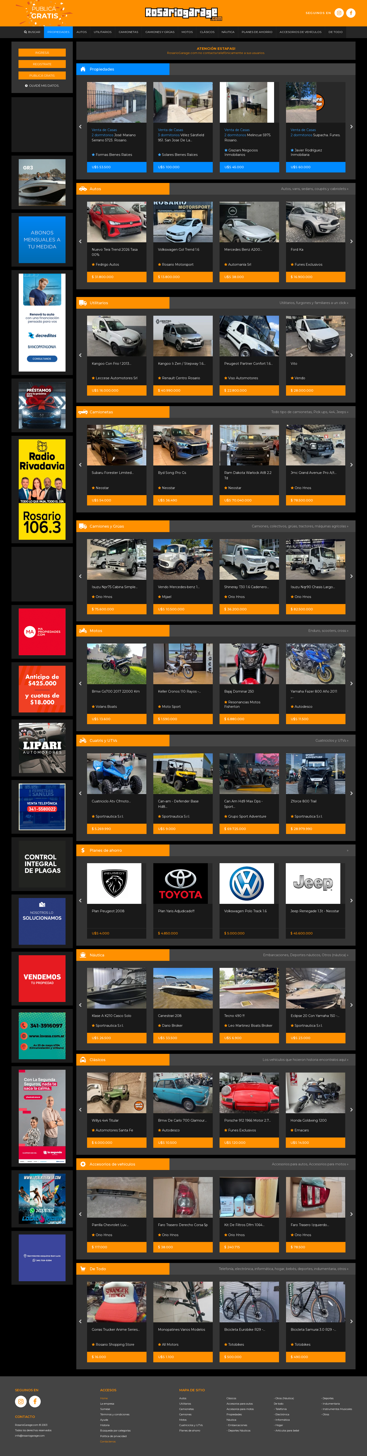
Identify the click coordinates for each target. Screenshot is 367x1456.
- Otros (325, 1414)
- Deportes (327, 1398)
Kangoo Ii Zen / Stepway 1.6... (248, 363)
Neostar (166, 488)
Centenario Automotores (114, 264)
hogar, (280, 1269)
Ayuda (104, 1419)
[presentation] (80, 127)
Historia (105, 1425)
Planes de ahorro (189, 1430)
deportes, (306, 1269)
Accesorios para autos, (290, 1164)
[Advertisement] (42, 124)
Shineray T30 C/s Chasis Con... (115, 363)
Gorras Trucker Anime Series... (182, 1329)
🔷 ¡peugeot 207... (106, 249)
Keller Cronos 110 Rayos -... (245, 691)
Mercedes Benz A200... (309, 249)
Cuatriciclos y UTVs (191, 1425)
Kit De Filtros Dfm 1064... (310, 1225)
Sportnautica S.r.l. (108, 816)
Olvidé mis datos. (42, 85)
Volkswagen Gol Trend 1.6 (244, 249)
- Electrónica (281, 1414)
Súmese (105, 1409)
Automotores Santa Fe (178, 1130)
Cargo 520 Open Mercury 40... (116, 1016)
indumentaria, (326, 1269)
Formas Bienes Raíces (178, 155)
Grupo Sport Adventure (311, 816)
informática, (265, 1269)
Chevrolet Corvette (107, 1120)
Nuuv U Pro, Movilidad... (111, 691)
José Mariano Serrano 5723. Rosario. (180, 135)
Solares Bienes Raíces (244, 155)
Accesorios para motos (327, 1164)
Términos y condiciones (114, 1414)
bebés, (292, 1269)
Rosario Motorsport (242, 264)
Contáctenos (108, 1441)
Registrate (42, 64)
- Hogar (278, 1425)
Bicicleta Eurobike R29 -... (310, 1329)
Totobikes (101, 1344)
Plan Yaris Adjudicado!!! (242, 911)
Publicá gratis (42, 75)
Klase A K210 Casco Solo (178, 1016)
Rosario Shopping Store (179, 1344)
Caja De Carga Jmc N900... (114, 587)
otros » (343, 1269)
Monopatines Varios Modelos (247, 1329)
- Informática (282, 1419)
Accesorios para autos (240, 1403)
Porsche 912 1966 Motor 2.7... (313, 1120)
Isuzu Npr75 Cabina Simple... (181, 587)
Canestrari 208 (236, 1016)
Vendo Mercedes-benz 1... (245, 587)
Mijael (231, 597)
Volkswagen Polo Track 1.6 (311, 911)
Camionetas (186, 1409)
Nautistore (102, 1025)
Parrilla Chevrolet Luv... (176, 1225)
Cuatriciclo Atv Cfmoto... (177, 801)
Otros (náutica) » (335, 955)
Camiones (185, 1414)
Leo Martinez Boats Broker (314, 1025)
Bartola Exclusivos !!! (110, 488)
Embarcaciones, (276, 955)
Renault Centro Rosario (245, 378)
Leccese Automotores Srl (181, 378)
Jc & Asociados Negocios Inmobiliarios (114, 152)
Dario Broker (236, 1025)
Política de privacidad (113, 1436)
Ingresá (42, 52)
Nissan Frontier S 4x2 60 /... (113, 911)
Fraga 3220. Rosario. (112, 135)
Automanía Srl (303, 264)
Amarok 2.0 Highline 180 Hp (115, 473)
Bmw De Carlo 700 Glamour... (248, 1120)
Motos (183, 1419)
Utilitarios (185, 1403)
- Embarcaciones (237, 1425)
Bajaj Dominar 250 (305, 691)
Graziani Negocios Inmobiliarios (307, 152)
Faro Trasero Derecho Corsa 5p (249, 1225)
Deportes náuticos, (306, 955)
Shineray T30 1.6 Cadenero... (312, 587)
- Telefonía (280, 1409)
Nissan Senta (104, 921)
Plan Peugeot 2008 (174, 911)
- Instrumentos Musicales (336, 1409)
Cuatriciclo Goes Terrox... (111, 801)
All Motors (234, 1344)
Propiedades (234, 1414)
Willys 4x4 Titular (171, 1120)
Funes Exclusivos (107, 1130)
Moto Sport (235, 707)
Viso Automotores (307, 378)
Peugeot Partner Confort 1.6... (314, 363)
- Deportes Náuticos (238, 1430)
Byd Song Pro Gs (238, 473)
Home (104, 1398)
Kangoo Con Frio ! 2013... (178, 363)
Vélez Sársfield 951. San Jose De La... (247, 135)
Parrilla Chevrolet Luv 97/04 (114, 1225)
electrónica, (245, 1269)
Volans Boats (170, 707)
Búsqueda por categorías (115, 1430)
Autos (182, 1398)
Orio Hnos (102, 378)
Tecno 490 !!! (300, 1016)
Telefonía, (227, 1269)
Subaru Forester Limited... (179, 473)
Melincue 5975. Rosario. (314, 135)
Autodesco (235, 1130)
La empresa (107, 1403)
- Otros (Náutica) (284, 1398)
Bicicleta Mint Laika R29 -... (113, 1329)
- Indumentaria (330, 1403)
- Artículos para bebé (286, 1430)
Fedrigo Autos (171, 264)
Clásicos (231, 1398)
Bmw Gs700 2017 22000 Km (182, 691)
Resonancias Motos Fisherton (308, 704)
